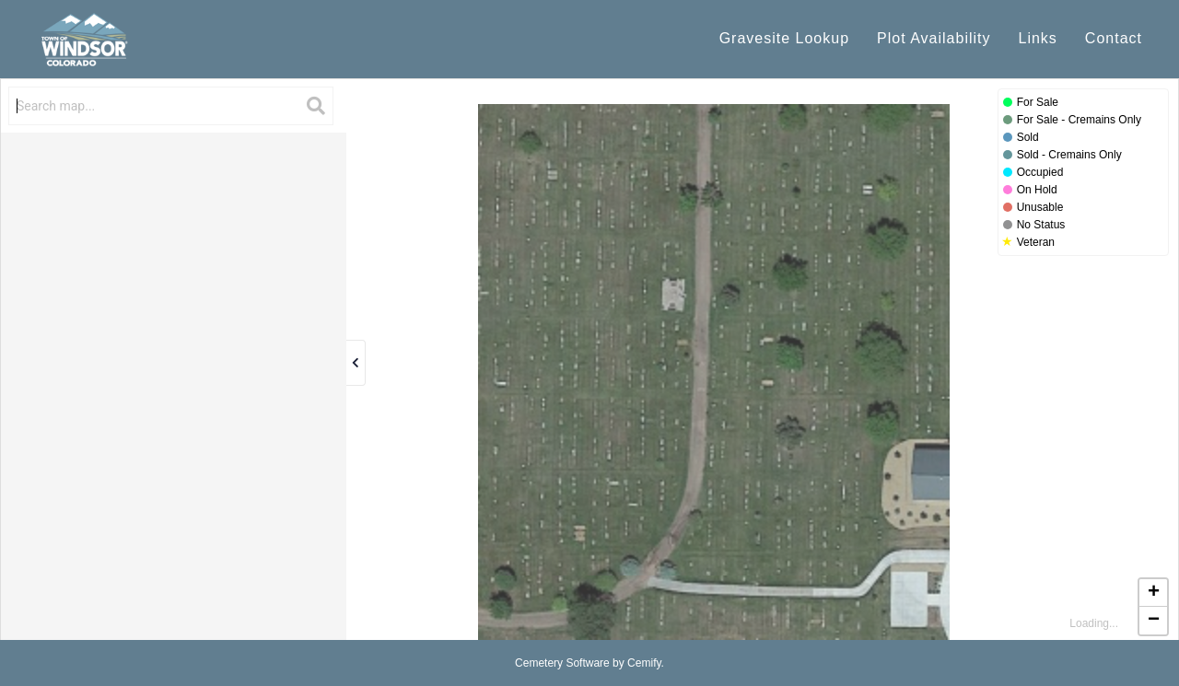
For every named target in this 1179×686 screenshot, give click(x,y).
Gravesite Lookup (784, 38)
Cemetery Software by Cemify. (589, 663)
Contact (1113, 38)
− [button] (1154, 620)
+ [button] (1154, 593)
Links (1038, 38)
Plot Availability (933, 38)
